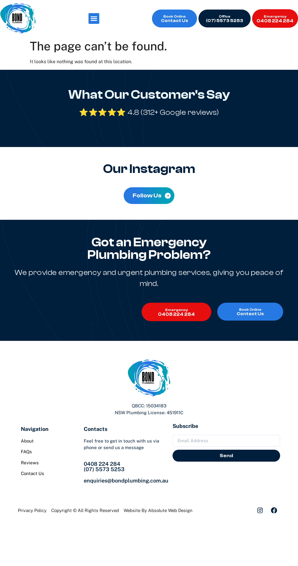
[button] (94, 18)
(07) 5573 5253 (104, 469)
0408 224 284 (102, 464)
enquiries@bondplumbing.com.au (126, 480)
